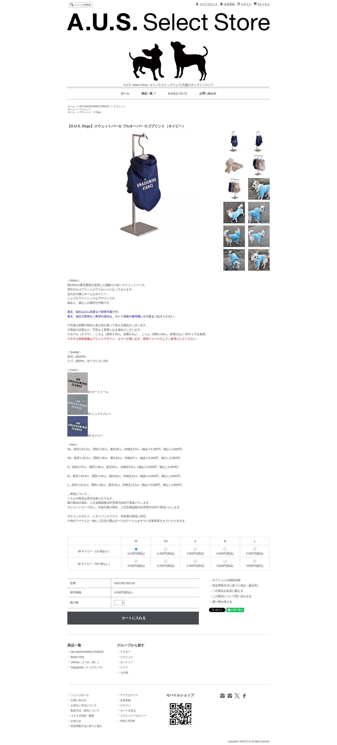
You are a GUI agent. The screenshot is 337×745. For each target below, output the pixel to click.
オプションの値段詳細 (226, 580)
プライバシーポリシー (133, 715)
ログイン (246, 4)
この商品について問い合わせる (232, 596)
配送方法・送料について (85, 710)
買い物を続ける (222, 601)
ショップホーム (80, 695)
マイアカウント (209, 4)
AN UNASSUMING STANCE (94, 106)
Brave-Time (77, 657)
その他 (124, 672)
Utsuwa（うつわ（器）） (85, 662)
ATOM (131, 720)
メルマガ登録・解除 (82, 715)
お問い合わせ (207, 93)
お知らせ (76, 720)
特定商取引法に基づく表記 (86, 726)
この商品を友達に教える (227, 590)
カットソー (126, 662)
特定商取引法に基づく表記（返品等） (236, 585)
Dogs (98, 112)
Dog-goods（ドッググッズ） (87, 667)
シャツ (124, 667)
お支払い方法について (84, 705)
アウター (125, 651)
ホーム (125, 93)
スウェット (119, 106)
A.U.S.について (177, 93)
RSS (123, 720)
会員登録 (229, 4)
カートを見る (128, 710)
